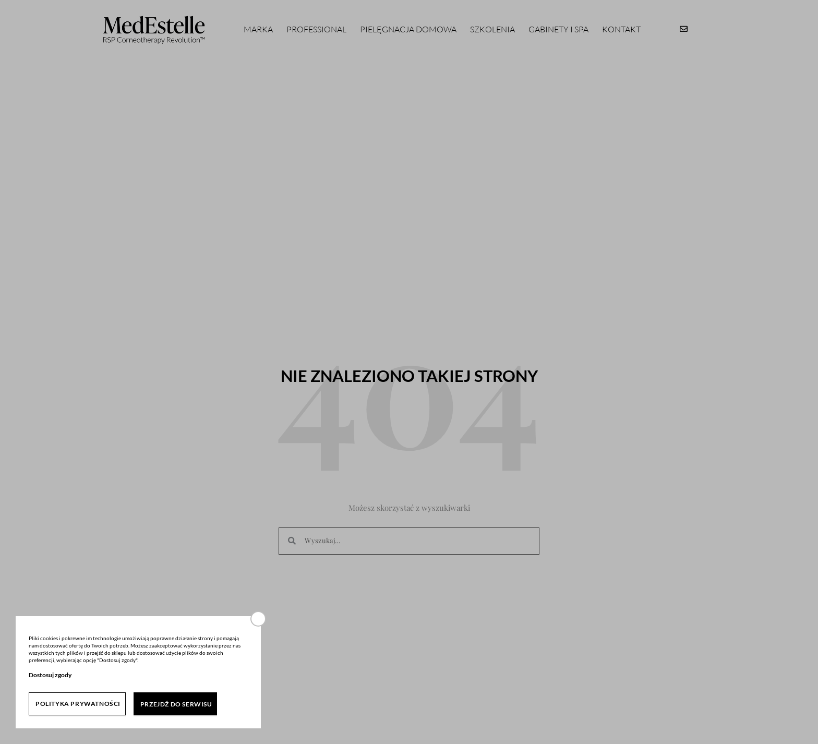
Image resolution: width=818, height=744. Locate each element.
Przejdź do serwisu (176, 704)
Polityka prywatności (78, 703)
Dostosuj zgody (50, 675)
